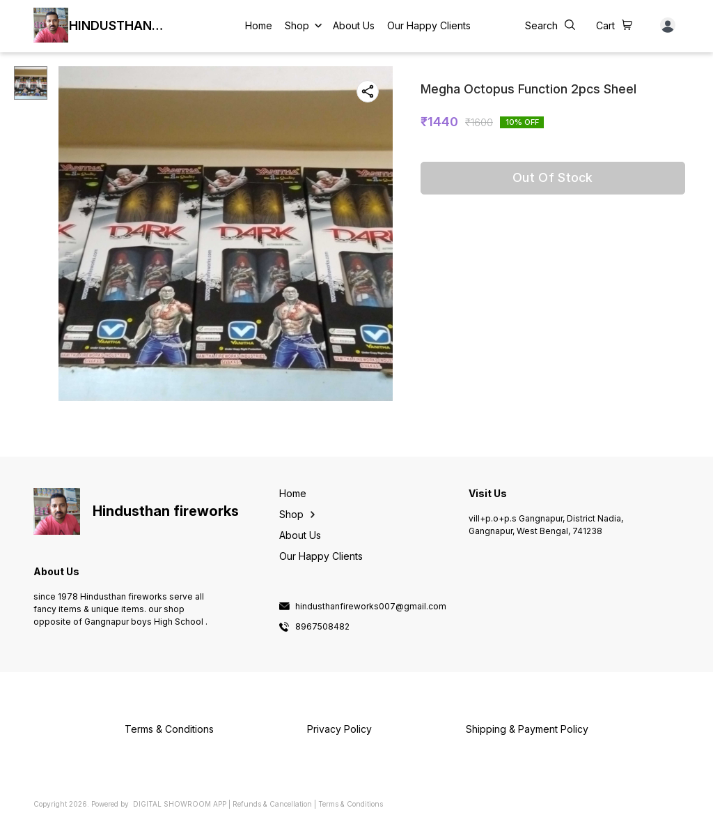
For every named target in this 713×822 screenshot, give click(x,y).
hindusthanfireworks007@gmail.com (370, 606)
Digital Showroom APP (179, 804)
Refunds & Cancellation (272, 804)
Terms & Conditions (350, 804)
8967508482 (322, 627)
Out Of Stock (552, 177)
